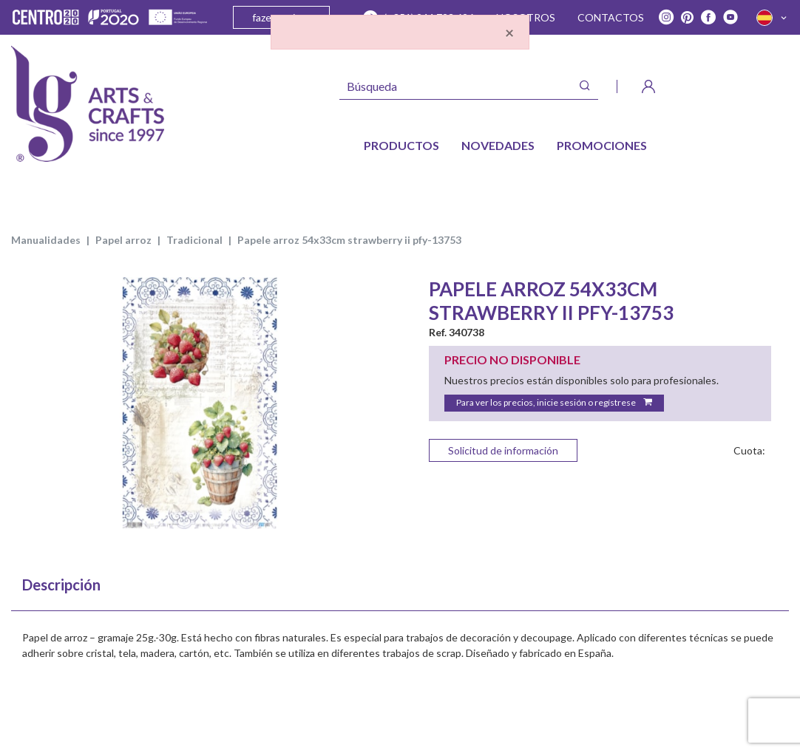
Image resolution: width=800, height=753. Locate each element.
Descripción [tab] (61, 584)
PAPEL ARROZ (123, 240)
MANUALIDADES (46, 240)
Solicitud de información (503, 450)
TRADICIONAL (194, 240)
